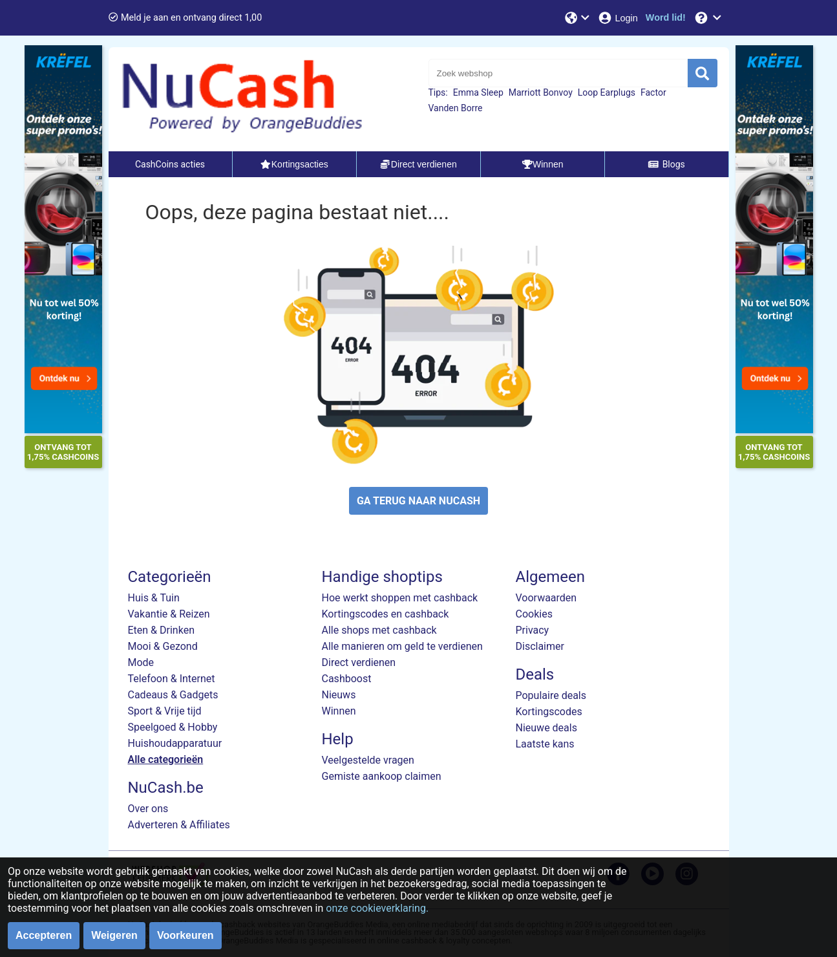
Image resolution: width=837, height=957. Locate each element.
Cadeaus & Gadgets (173, 695)
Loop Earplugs (606, 92)
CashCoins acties (170, 164)
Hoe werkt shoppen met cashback (400, 598)
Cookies (534, 614)
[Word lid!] (666, 18)
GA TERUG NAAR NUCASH (418, 501)
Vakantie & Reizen (169, 614)
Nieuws (339, 695)
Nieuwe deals (546, 728)
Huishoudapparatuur (175, 743)
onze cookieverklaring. (377, 908)
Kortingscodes (549, 711)
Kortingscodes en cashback (385, 614)
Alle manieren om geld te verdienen (402, 646)
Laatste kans (545, 744)
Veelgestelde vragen (368, 760)
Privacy (532, 630)
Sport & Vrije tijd (165, 711)
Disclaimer (540, 646)
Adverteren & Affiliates (179, 825)
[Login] (617, 18)
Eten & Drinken (161, 630)
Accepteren (44, 935)
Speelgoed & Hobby (173, 727)
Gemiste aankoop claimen (381, 776)
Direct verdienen (359, 662)
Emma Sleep (478, 92)
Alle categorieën (166, 759)
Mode (141, 662)
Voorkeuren (185, 935)
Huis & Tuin (154, 598)
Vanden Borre (456, 108)
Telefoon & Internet (171, 678)
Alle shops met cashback (379, 630)
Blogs (666, 164)
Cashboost (347, 678)
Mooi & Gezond (163, 646)
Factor (653, 92)
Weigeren (114, 935)
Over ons (148, 808)
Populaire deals (551, 695)
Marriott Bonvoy (541, 92)
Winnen (339, 711)
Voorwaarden (546, 598)
